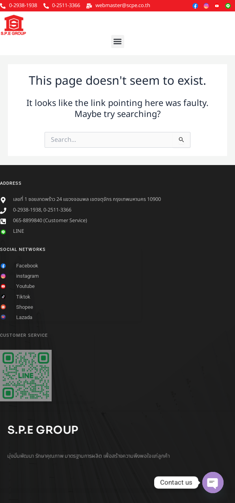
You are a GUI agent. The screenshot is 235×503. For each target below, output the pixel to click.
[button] (117, 41)
